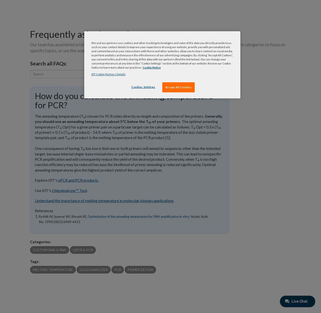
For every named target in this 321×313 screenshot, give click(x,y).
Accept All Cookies (178, 87)
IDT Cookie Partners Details (108, 74)
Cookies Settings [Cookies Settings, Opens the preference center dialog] (143, 87)
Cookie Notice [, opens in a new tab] (152, 67)
